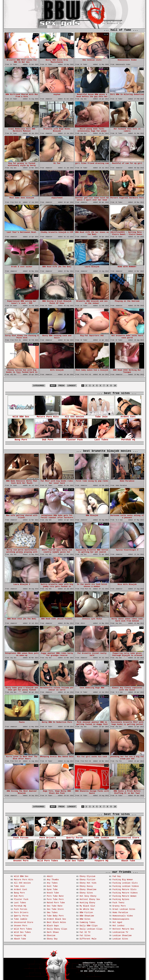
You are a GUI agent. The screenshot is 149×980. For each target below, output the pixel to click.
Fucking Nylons (120, 899)
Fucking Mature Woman (124, 896)
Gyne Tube (52, 889)
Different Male (88, 939)
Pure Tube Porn (55, 899)
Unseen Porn (21, 860)
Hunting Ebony (87, 903)
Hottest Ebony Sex (90, 899)
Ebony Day (52, 939)
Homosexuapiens (120, 919)
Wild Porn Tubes (48, 860)
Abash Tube (128, 860)
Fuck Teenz (118, 903)
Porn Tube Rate (55, 896)
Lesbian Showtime (122, 935)
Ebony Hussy (86, 886)
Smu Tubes (52, 912)
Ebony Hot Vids (88, 883)
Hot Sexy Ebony (88, 896)
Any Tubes (52, 883)
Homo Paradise (120, 912)
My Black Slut (87, 906)
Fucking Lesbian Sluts (125, 883)
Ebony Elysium (87, 876)
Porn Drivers (48, 837)
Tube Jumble (101, 837)
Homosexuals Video (122, 916)
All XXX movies (74, 416)
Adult (50, 876)
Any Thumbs (53, 879)
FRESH (61, 386)
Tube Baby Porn (55, 916)
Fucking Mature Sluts (124, 889)
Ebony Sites (86, 893)
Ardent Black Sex (56, 919)
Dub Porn (48, 439)
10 (115, 386)
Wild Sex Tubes (74, 860)
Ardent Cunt (128, 416)
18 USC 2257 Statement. (93, 971)
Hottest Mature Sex (123, 929)
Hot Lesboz (118, 926)
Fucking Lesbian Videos (125, 886)
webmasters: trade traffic (98, 963)
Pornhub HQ (128, 439)
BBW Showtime (87, 916)
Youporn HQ (101, 860)
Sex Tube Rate (54, 906)
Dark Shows (53, 932)
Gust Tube (52, 886)
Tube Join (101, 416)
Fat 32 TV (85, 932)
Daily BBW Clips (89, 926)
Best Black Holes (56, 922)
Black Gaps (53, 926)
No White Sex (87, 909)
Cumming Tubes (87, 922)
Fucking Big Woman (122, 879)
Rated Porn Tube (56, 903)
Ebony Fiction (87, 879)
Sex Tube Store (55, 909)
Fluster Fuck (74, 439)
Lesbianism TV (120, 932)
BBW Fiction (86, 912)
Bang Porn (21, 439)
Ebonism (51, 935)
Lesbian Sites (120, 939)
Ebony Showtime (88, 889)
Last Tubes (101, 439)
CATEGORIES (38, 386)
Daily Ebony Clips (57, 929)
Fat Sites (85, 935)
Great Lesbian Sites (123, 909)
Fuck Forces (21, 837)
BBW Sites (85, 919)
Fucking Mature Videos (125, 893)
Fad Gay (116, 876)
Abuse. (111, 971)
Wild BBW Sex (21, 416)
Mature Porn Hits (48, 416)
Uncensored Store (128, 837)
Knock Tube (53, 893)
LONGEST (72, 386)
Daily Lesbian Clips (91, 929)
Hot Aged (117, 922)
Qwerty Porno (74, 837)
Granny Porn (119, 906)
